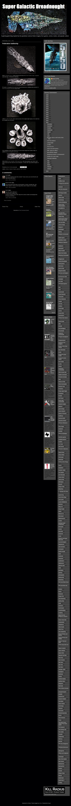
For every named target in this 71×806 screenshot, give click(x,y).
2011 (47, 122)
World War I (61, 778)
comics (60, 310)
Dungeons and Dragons (62, 343)
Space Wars (61, 653)
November (49, 126)
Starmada (61, 685)
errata (60, 352)
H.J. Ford (61, 444)
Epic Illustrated (62, 349)
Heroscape (61, 457)
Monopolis (61, 526)
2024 (47, 98)
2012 (47, 120)
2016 (47, 112)
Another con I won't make (52, 156)
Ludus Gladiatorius (63, 502)
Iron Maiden (61, 472)
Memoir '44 (61, 513)
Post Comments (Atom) (24, 210)
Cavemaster (61, 292)
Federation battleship (52, 158)
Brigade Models (62, 270)
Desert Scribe (9, 182)
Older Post (37, 206)
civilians (7, 169)
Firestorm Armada (63, 377)
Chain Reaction (62, 294)
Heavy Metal (61, 454)
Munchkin (61, 531)
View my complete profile (50, 88)
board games (61, 263)
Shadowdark (61, 622)
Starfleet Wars (62, 681)
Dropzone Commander (61, 334)
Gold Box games (62, 437)
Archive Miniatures (63, 202)
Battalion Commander (63, 234)
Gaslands (61, 428)
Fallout (60, 366)
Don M (7, 190)
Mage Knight (61, 509)
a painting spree (8, 75)
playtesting (61, 579)
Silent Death (61, 627)
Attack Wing (61, 216)
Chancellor (61, 296)
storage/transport (62, 691)
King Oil (60, 484)
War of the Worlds (63, 759)
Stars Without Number (63, 688)
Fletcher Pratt (62, 386)
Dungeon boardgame (63, 336)
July (48, 133)
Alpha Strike (61, 197)
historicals (61, 459)
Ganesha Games (62, 420)
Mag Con (61, 506)
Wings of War (62, 773)
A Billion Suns (62, 181)
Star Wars (61, 667)
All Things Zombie (63, 192)
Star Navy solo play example (53, 418)
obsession (61, 558)
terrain (60, 715)
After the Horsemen (63, 189)
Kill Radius (61, 481)
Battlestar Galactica (63, 242)
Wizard (60, 775)
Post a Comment (7, 200)
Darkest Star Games (63, 317)
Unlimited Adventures (63, 747)
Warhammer (61, 763)
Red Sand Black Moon (64, 582)
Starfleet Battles (62, 678)
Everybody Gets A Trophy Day (53, 466)
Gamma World (62, 418)
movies (60, 529)
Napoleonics (61, 544)
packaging (61, 570)
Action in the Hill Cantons (52, 148)
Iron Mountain (62, 474)
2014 (47, 116)
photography (61, 575)
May (48, 160)
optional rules (62, 565)
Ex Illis (60, 364)
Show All (53, 312)
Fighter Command (63, 374)
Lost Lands (61, 499)
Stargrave (61, 683)
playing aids (61, 577)
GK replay (52, 386)
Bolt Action (61, 266)
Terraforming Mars (63, 713)
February (49, 166)
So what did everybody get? (53, 450)
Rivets (60, 591)
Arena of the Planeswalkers (62, 205)
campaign (61, 279)
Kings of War (61, 486)
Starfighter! (61, 671)
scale (60, 603)
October (49, 128)
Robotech (61, 593)
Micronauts (61, 516)
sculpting (61, 612)
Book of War (61, 268)
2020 (47, 104)
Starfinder (61, 674)
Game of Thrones (62, 413)
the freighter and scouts (12, 151)
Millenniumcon (62, 518)
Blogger (49, 803)
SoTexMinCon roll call (53, 434)
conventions (61, 315)
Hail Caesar (61, 446)
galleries (18, 169)
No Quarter (61, 549)
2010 (47, 171)
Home (21, 206)
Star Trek (61, 664)
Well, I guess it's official (52, 150)
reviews (60, 589)
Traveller (60, 734)
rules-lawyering (62, 598)
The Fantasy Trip (62, 729)
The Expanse (62, 727)
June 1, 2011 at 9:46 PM (11, 179)
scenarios (61, 605)
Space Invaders (62, 648)
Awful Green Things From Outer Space (63, 219)
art (59, 210)
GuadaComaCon (62, 439)
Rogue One (61, 596)
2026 (47, 95)
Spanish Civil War (62, 655)
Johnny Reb (61, 479)
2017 (47, 110)
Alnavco (60, 195)
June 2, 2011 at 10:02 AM (11, 197)
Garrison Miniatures (63, 422)
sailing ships (61, 601)
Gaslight (60, 431)
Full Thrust (61, 398)
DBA (60, 323)
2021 (47, 102)
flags (60, 379)
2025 (47, 97)
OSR (60, 567)
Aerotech (61, 186)
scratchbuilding (62, 610)
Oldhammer (61, 563)
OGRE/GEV (61, 560)
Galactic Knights (12, 169)
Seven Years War (62, 619)
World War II (61, 780)
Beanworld (61, 248)
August (49, 132)
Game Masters (62, 411)
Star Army (61, 657)
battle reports (61, 237)
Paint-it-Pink (49, 292)
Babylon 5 (61, 227)
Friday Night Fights (63, 391)
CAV (60, 289)
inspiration (61, 467)
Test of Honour (62, 717)
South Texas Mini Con (63, 644)
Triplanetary (61, 736)
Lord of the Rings (62, 497)
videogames (61, 750)
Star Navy (61, 662)
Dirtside (60, 326)
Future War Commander (61, 401)
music (60, 536)
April (48, 162)
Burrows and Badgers (63, 273)
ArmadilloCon (62, 208)
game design (61, 408)
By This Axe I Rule (63, 276)
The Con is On (50, 146)
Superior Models (62, 698)
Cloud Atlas (61, 308)
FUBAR (60, 395)
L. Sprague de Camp (63, 491)
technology (61, 705)
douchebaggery (62, 328)
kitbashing (61, 489)
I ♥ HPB (49, 144)
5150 (60, 178)
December (49, 124)
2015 (47, 114)
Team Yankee (62, 703)
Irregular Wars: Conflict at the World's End (49, 197)
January (49, 168)
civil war (60, 303)
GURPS (60, 441)
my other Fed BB (8, 118)
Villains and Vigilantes (63, 753)
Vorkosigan (61, 756)
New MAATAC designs (52, 152)
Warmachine (61, 766)
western (60, 768)
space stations (62, 650)
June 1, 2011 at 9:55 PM (11, 187)
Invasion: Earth (62, 470)
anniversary (61, 199)
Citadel (60, 301)
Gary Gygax (61, 426)
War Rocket (61, 761)
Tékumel (60, 708)
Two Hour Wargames (63, 743)
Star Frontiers (23, 169)
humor (60, 465)
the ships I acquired (32, 75)
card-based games (63, 283)
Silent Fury (61, 629)
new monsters (62, 546)
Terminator (61, 710)
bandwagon (61, 229)
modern (60, 520)
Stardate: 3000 (62, 669)
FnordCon (61, 388)
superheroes (61, 696)
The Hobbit (61, 731)
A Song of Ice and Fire (64, 183)
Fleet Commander (63, 384)
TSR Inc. (60, 739)
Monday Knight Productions (62, 524)
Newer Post (5, 206)
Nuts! (60, 553)
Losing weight (50, 142)
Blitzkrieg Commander (63, 255)
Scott (7, 175)
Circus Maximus (62, 299)
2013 (47, 118)
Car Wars (61, 281)
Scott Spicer (61, 608)
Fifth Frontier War (62, 372)
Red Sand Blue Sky (63, 585)
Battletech (61, 246)
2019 (47, 106)
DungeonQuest (62, 340)
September (49, 130)
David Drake (61, 321)
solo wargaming (62, 631)
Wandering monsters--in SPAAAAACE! (55, 154)
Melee (60, 511)
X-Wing (60, 782)
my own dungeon (62, 542)
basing (60, 231)
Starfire (60, 676)
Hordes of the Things (63, 461)
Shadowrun (61, 624)
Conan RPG (61, 313)
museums (61, 533)
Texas (60, 720)
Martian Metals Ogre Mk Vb (49, 303)
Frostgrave (61, 393)
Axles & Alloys (62, 224)
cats (59, 287)
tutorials (60, 741)
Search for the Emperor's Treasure (63, 616)
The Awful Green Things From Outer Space (63, 723)
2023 (47, 100)
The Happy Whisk (50, 220)
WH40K (60, 770)
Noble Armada (62, 551)
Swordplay (61, 701)
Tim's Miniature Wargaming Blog (50, 268)
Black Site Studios (63, 253)
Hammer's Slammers (63, 448)
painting (60, 572)
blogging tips (61, 259)
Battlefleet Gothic (62, 240)
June (48, 135)
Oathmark (61, 556)
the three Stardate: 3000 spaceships (14, 161)
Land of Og (61, 494)
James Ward (61, 477)
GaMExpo (61, 415)
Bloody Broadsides (63, 261)
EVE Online (61, 361)
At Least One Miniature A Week (62, 213)
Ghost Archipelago (63, 433)
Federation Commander (61, 369)
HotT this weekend (51, 140)
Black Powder (62, 250)
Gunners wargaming (48, 210)
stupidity (60, 694)
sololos (40, 803)
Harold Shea (61, 452)
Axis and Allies (62, 222)
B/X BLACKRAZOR (49, 234)
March (48, 164)
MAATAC (61, 504)
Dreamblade (61, 330)
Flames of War (62, 381)
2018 (47, 108)
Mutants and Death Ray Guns (63, 539)
